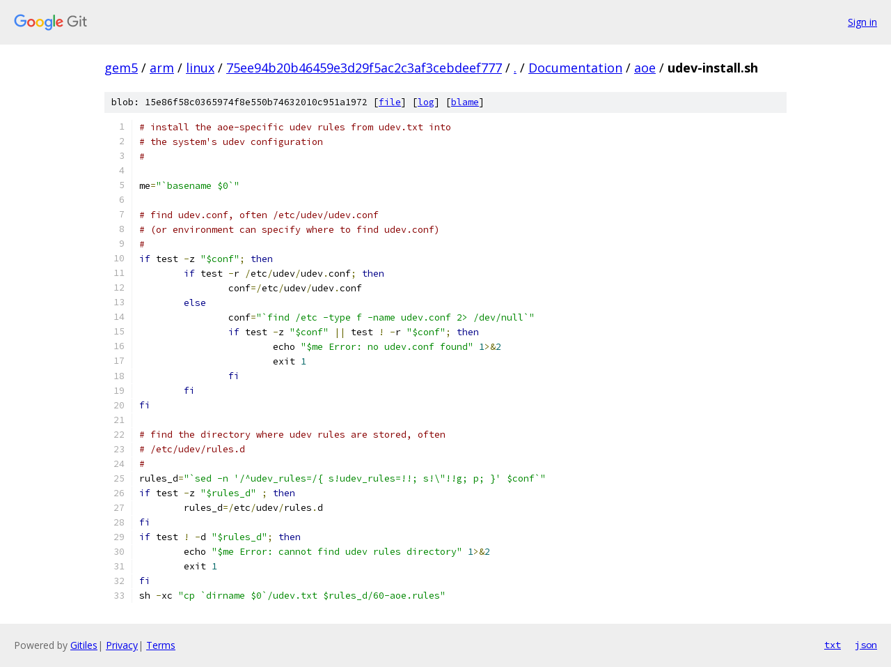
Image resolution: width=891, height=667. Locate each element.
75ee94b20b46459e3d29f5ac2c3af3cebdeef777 (364, 67)
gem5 (121, 67)
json (866, 644)
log (426, 102)
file (390, 102)
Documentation (575, 67)
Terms (160, 645)
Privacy (122, 645)
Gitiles (83, 645)
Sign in (862, 22)
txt (832, 644)
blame (465, 102)
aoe (645, 67)
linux (200, 67)
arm (162, 67)
